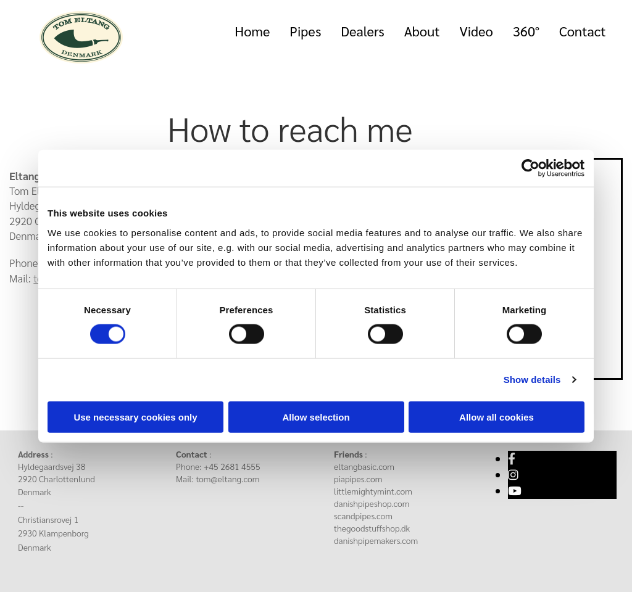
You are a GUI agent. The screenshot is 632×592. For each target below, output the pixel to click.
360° (526, 30)
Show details (532, 379)
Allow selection (315, 416)
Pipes (305, 30)
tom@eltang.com (227, 478)
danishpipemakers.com (376, 540)
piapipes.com (358, 478)
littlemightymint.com (373, 490)
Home (252, 30)
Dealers (362, 30)
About (422, 30)
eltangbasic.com (364, 466)
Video (476, 30)
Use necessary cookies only (135, 416)
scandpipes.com (363, 515)
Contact (582, 30)
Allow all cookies (496, 416)
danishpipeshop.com (372, 503)
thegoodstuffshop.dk (372, 527)
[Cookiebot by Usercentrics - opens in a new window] (530, 168)
